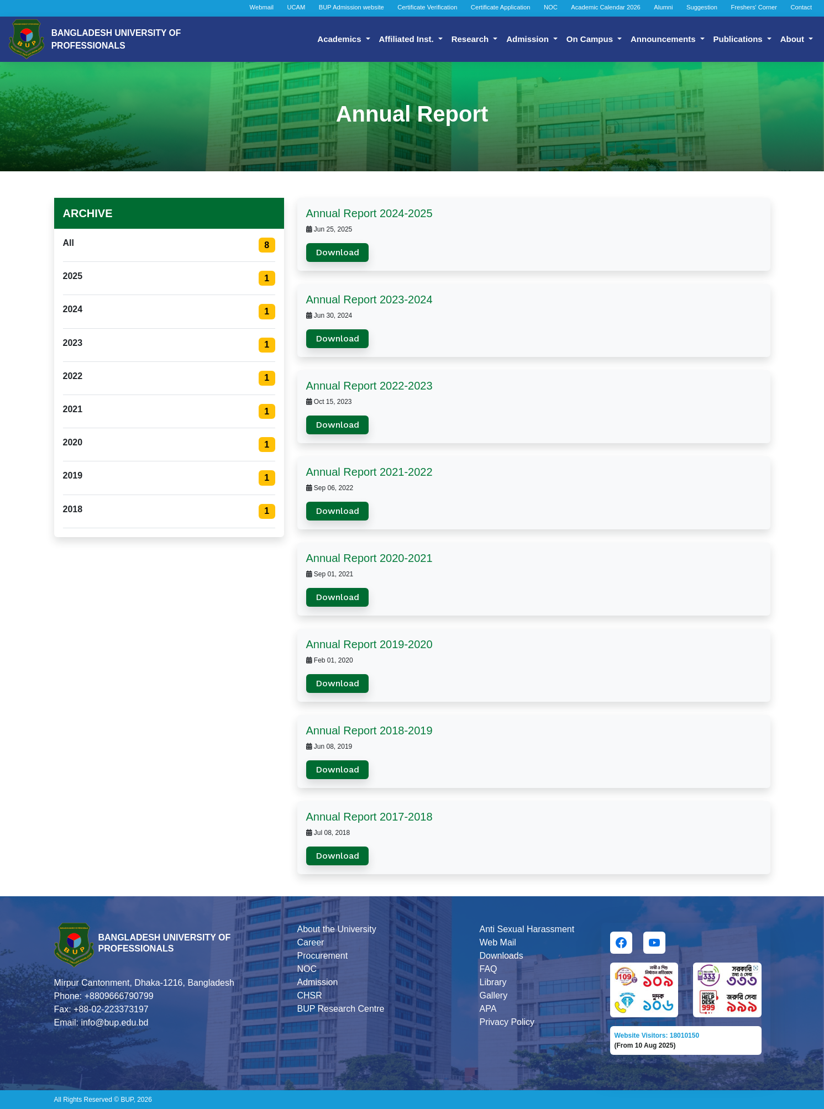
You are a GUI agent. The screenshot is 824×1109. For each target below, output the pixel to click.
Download (337, 252)
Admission (528, 39)
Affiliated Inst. (407, 39)
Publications (739, 39)
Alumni (663, 7)
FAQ (488, 969)
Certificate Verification (427, 7)
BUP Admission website (351, 7)
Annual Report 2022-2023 (369, 386)
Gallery (494, 995)
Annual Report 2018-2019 (369, 730)
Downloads (501, 955)
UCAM (296, 7)
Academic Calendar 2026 (606, 7)
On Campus (590, 39)
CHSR (309, 995)
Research (471, 39)
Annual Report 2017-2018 (369, 817)
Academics (340, 39)
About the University (336, 929)
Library (493, 982)
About (793, 39)
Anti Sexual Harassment (527, 929)
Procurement (322, 955)
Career (310, 942)
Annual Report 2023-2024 (369, 299)
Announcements (664, 39)
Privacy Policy (507, 1022)
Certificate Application (501, 7)
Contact (801, 7)
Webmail (262, 7)
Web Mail (498, 942)
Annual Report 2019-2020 (369, 644)
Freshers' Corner (754, 7)
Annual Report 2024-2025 (369, 213)
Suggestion (701, 7)
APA (488, 1008)
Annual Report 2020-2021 (369, 558)
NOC (551, 7)
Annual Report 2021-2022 (369, 472)
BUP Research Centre (341, 1008)
